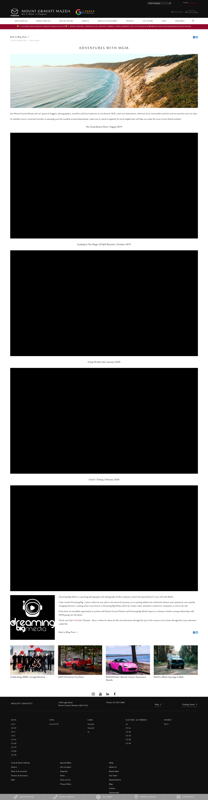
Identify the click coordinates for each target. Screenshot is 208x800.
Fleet (164, 21)
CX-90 (13, 755)
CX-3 (13, 724)
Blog (156, 763)
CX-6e (13, 739)
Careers (157, 767)
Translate (189, 3)
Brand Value (111, 771)
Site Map (158, 775)
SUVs (13, 720)
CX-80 (13, 751)
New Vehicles (21, 21)
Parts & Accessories (107, 21)
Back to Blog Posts (18, 37)
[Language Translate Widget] (159, 3)
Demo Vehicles (43, 21)
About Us (110, 767)
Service (85, 21)
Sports (168, 720)
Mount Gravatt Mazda (46, 12)
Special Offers (66, 21)
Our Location (178, 12)
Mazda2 (91, 724)
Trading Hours (188, 704)
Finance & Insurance (19, 775)
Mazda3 (91, 728)
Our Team (111, 775)
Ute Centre (148, 21)
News (61, 775)
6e (89, 732)
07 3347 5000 (193, 12)
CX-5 (13, 732)
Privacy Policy (64, 784)
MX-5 (166, 724)
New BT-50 (54, 724)
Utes (51, 720)
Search (192, 21)
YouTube (79, 620)
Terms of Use (64, 780)
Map (157, 704)
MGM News (34, 41)
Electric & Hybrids (136, 720)
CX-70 (13, 747)
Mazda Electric (113, 780)
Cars (90, 720)
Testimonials (159, 771)
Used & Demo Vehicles (20, 763)
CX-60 (13, 743)
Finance (130, 21)
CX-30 (13, 728)
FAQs (109, 763)
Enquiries (180, 21)
